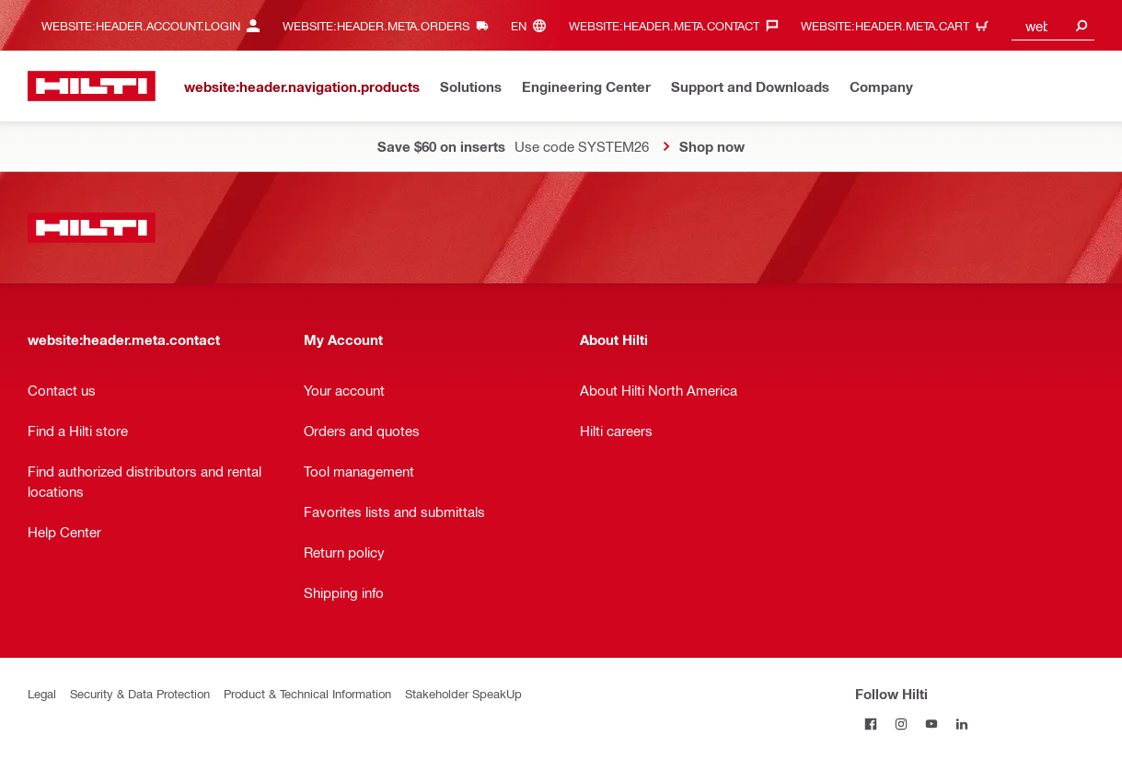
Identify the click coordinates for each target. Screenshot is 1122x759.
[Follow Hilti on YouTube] (931, 723)
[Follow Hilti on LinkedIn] (961, 723)
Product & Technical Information (307, 693)
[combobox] (1053, 25)
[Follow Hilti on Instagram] (900, 723)
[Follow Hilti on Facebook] (870, 723)
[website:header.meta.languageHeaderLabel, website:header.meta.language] (533, 25)
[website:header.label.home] (92, 86)
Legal (42, 693)
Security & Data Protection (140, 693)
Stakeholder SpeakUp (463, 693)
